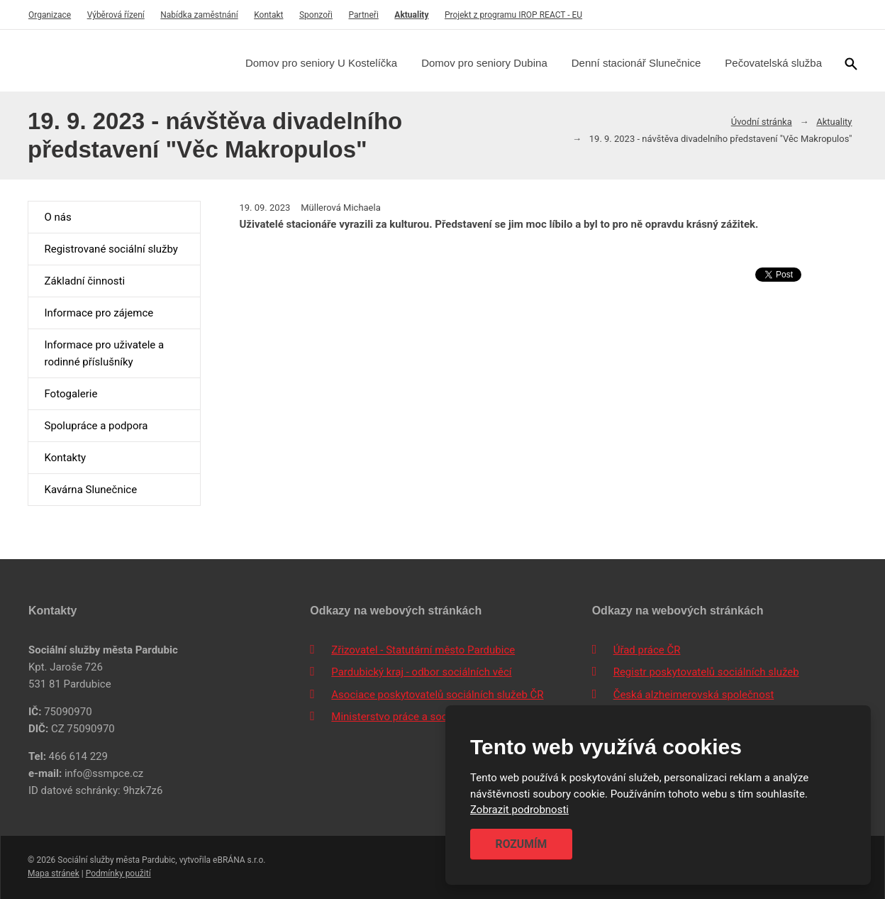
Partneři (364, 15)
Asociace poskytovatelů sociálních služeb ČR (437, 694)
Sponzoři (316, 15)
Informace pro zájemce (98, 313)
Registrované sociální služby (110, 249)
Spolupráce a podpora (96, 425)
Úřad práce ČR (647, 650)
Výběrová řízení (116, 15)
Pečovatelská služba (773, 63)
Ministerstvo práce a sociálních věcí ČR (423, 716)
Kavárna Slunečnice (90, 489)
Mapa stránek (53, 873)
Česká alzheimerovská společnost (693, 694)
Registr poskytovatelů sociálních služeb (706, 672)
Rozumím (521, 844)
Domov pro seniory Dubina (484, 63)
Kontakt (268, 15)
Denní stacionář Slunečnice (636, 63)
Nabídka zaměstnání (199, 15)
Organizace (49, 15)
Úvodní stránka (761, 121)
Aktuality (411, 15)
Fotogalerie (70, 393)
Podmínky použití (118, 873)
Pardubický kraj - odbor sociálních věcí (421, 672)
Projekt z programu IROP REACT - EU (513, 15)
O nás (57, 217)
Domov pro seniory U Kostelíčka (321, 63)
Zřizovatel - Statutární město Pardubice (423, 650)
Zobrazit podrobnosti (519, 810)
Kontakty (65, 457)
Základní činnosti (84, 281)
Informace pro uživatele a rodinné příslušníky (104, 353)
